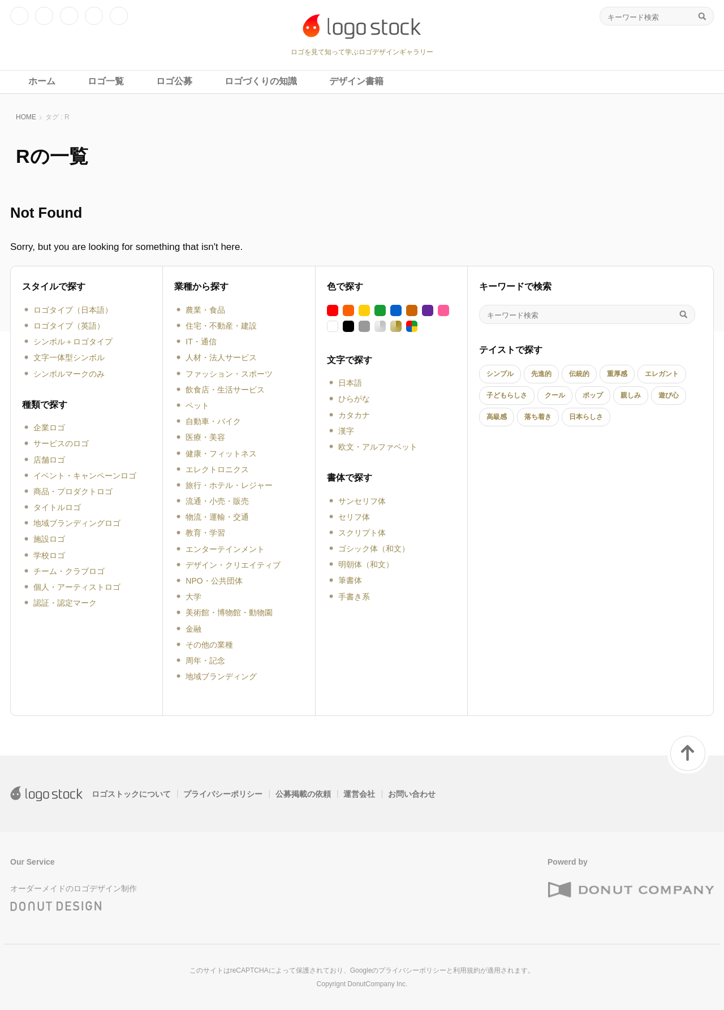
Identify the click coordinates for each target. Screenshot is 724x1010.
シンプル (500, 374)
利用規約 (466, 970)
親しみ (630, 395)
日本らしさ (586, 417)
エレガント (662, 374)
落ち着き (537, 417)
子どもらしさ (506, 395)
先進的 (541, 374)
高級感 (496, 417)
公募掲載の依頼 (303, 794)
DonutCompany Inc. (377, 984)
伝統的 (579, 374)
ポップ (593, 395)
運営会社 (359, 794)
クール (555, 395)
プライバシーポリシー (222, 794)
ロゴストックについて (131, 794)
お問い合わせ (412, 794)
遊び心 (668, 395)
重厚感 (617, 374)
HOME (26, 117)
